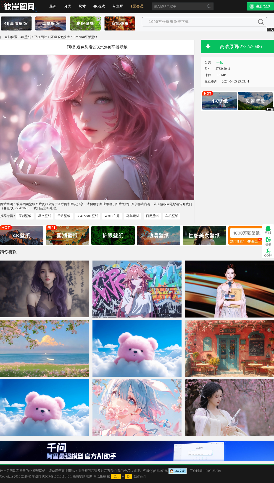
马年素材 (132, 216)
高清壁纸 (79, 476)
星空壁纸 (44, 216)
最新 (53, 6)
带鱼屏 (117, 6)
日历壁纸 (152, 216)
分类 (67, 6)
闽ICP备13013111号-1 (57, 476)
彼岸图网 (34, 476)
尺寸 (82, 6)
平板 (219, 62)
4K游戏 (99, 6)
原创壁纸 (24, 216)
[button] (260, 6)
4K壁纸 (26, 37)
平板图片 (40, 37)
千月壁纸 (64, 216)
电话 (268, 241)
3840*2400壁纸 (87, 216)
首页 (19, 6)
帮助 (89, 476)
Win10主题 (112, 216)
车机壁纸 (171, 216)
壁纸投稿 (99, 476)
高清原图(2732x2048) (241, 46)
